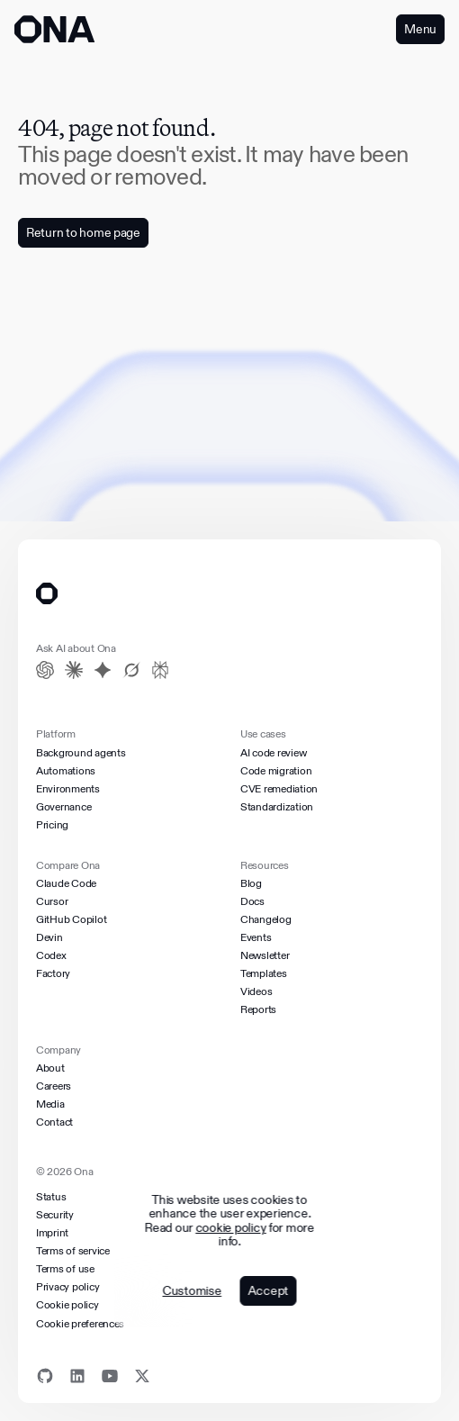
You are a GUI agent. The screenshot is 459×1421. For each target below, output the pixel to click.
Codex (51, 955)
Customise (191, 1291)
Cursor (52, 901)
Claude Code (66, 883)
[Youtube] (110, 1376)
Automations (65, 770)
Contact (54, 1122)
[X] (142, 1376)
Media (50, 1104)
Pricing (52, 824)
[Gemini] (103, 670)
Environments (68, 788)
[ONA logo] (54, 29)
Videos (256, 991)
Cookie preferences (80, 1323)
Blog (251, 883)
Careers (53, 1086)
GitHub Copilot (71, 919)
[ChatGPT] (45, 670)
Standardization (276, 806)
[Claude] (74, 670)
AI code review (273, 752)
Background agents (80, 752)
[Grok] (131, 670)
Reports (258, 1009)
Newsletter (264, 955)
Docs (252, 901)
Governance (63, 806)
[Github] (45, 1376)
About (50, 1068)
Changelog (266, 919)
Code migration (275, 770)
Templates (263, 973)
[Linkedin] (77, 1376)
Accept (268, 1290)
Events (255, 937)
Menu (420, 29)
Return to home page (83, 232)
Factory (53, 973)
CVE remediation (279, 788)
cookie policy (230, 1227)
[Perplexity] (160, 670)
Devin (49, 937)
